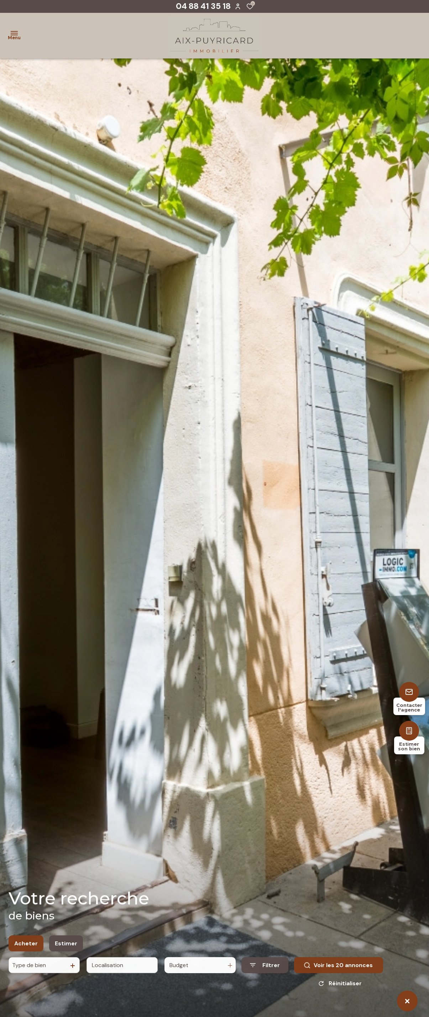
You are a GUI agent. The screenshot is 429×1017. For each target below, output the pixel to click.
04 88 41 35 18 (203, 6)
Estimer (66, 951)
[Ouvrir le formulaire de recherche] (264, 973)
